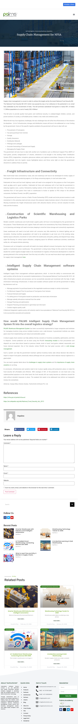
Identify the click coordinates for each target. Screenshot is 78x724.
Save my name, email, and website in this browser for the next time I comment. (29, 487)
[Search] (72, 504)
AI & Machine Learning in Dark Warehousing (62, 542)
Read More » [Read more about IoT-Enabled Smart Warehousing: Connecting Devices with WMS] (18, 546)
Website (6, 480)
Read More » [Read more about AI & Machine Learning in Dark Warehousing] (55, 544)
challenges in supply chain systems (40, 362)
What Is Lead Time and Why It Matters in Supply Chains (26, 554)
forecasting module (51, 340)
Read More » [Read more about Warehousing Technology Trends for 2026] (55, 532)
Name (6, 466)
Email (6, 473)
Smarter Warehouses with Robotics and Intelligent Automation (25, 530)
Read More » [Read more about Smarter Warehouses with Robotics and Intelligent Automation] (18, 534)
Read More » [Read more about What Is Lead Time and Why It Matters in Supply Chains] (18, 557)
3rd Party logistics (30, 31)
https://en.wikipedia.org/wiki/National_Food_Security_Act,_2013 (24, 401)
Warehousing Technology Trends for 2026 (61, 530)
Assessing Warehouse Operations (43, 31)
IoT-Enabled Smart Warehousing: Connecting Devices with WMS (25, 542)
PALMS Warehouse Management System (17, 328)
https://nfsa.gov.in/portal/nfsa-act (14, 397)
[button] (73, 14)
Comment (7, 443)
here (24, 257)
